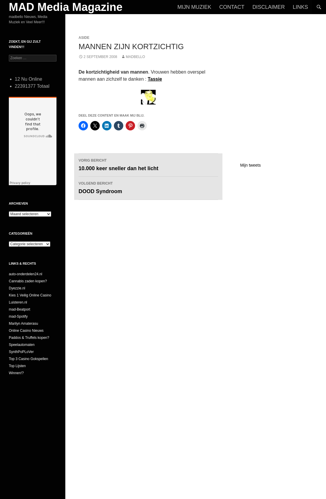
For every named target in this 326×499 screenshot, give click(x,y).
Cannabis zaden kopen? (28, 281)
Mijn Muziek (194, 7)
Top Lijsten (17, 366)
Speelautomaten (21, 345)
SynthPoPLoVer (21, 352)
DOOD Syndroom (148, 187)
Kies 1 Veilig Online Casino (30, 295)
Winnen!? (16, 373)
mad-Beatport (19, 309)
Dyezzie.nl (17, 288)
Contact (232, 7)
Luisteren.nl (18, 302)
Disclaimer (268, 7)
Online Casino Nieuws (26, 331)
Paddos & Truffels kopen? (29, 338)
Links (300, 7)
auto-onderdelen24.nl (25, 274)
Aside (84, 38)
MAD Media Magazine (65, 7)
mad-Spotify (18, 316)
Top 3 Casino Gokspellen (28, 359)
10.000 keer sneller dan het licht (148, 164)
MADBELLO (135, 57)
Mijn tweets (250, 165)
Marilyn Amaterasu (23, 323)
